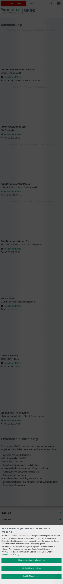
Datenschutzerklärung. (10, 555)
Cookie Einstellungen (31, 576)
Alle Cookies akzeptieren (31, 568)
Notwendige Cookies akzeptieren (31, 560)
